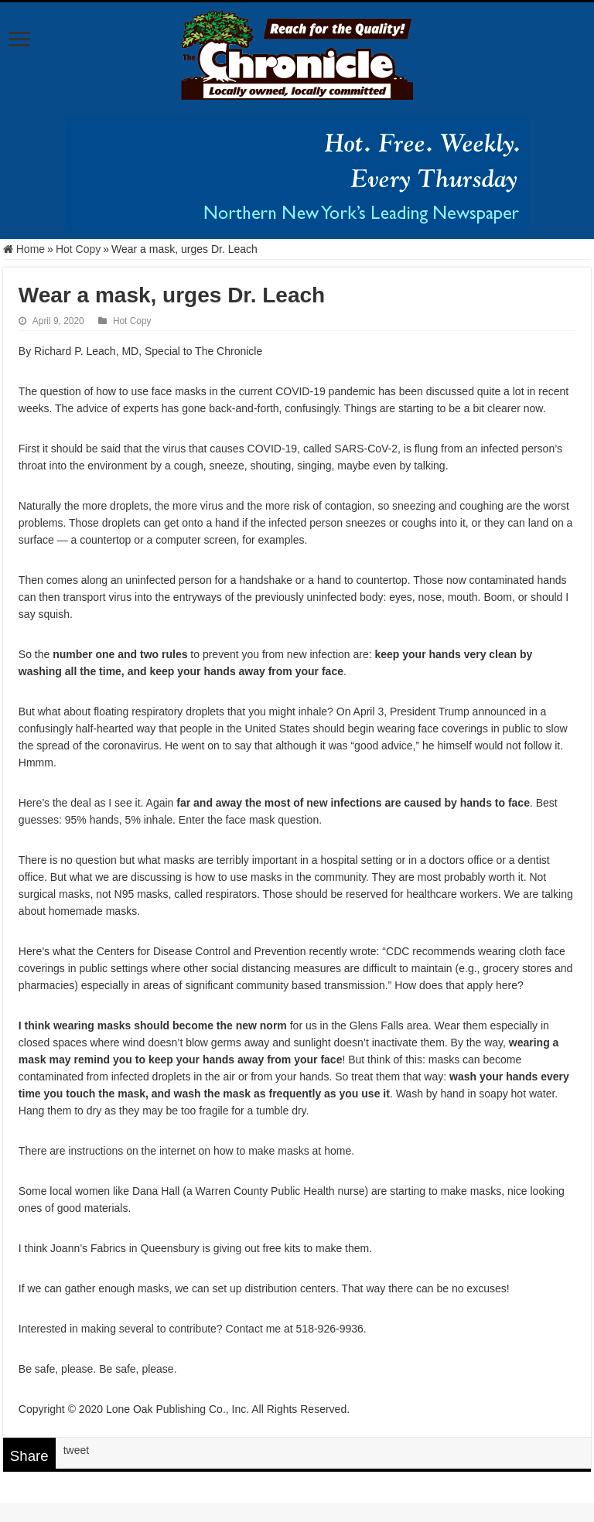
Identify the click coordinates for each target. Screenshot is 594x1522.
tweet (76, 1450)
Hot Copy (78, 249)
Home (24, 249)
